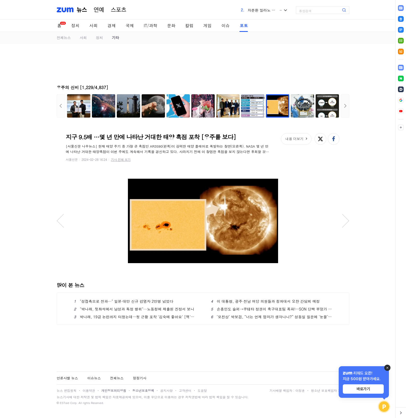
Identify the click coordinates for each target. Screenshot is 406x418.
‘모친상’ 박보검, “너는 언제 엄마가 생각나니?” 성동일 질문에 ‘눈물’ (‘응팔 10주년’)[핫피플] (271, 316)
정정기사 (139, 378)
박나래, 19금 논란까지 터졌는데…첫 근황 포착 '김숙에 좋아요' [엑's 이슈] (134, 316)
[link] (401, 67)
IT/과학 (150, 25)
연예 (99, 9)
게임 (207, 25)
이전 (61, 106)
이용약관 (89, 390)
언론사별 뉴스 (67, 378)
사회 (93, 25)
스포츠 (118, 9)
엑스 (320, 139)
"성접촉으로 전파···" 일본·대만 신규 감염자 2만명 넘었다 (123, 301)
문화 (171, 25)
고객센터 (185, 390)
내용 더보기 (294, 138)
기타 (115, 37)
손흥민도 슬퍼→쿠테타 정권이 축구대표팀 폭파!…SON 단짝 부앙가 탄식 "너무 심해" (271, 309)
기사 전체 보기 (120, 159)
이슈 (225, 25)
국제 (130, 25)
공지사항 (166, 390)
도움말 (202, 390)
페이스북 (333, 139)
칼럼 (189, 25)
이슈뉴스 (94, 378)
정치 (75, 25)
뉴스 (82, 9)
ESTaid (64, 403)
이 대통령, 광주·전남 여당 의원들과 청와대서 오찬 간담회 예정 (265, 301)
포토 (244, 25)
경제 (111, 25)
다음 (345, 106)
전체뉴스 (64, 37)
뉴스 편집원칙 (66, 390)
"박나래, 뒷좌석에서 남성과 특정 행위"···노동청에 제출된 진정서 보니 (134, 309)
